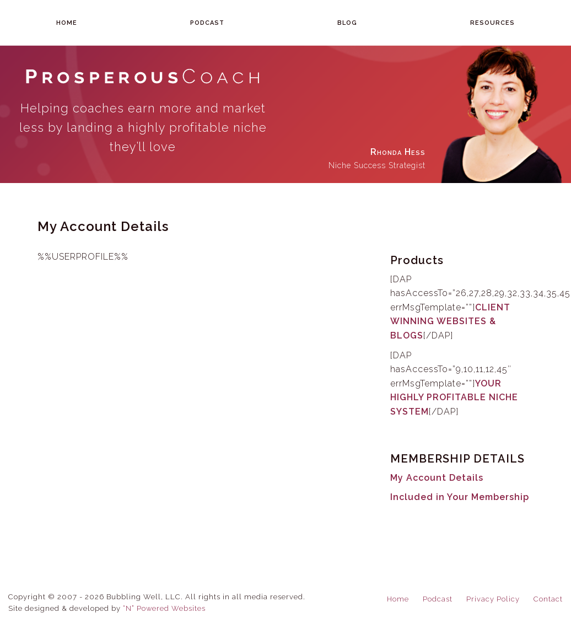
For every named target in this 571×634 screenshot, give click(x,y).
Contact (548, 599)
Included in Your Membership (459, 497)
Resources (492, 22)
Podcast (207, 22)
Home (66, 22)
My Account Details (436, 477)
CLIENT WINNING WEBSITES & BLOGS (450, 321)
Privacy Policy (493, 599)
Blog (347, 22)
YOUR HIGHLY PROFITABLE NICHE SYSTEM (454, 397)
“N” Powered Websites (164, 608)
